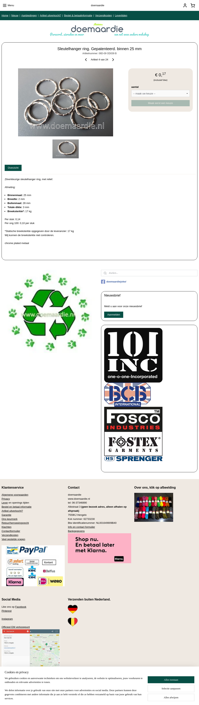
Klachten (6, 526)
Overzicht (13, 167)
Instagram (7, 618)
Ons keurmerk (9, 519)
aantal (135, 86)
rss (93, 698)
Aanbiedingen (29, 15)
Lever (5, 502)
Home (5, 15)
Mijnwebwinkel (136, 698)
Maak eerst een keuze (160, 103)
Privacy (6, 498)
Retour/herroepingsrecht (15, 522)
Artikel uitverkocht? (50, 15)
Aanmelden (113, 314)
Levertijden (121, 15)
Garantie (6, 514)
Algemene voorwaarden (15, 494)
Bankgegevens (76, 531)
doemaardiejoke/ (113, 281)
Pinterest (6, 610)
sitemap (87, 698)
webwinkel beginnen (106, 698)
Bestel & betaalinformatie (78, 15)
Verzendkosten (103, 15)
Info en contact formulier (81, 526)
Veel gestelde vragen (13, 539)
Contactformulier (11, 531)
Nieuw (14, 15)
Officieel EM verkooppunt (16, 627)
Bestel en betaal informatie (16, 506)
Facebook (20, 606)
